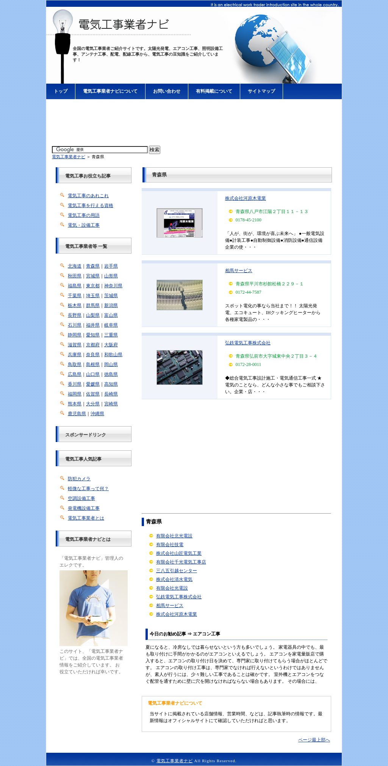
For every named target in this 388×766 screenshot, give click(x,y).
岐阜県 (111, 325)
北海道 (74, 266)
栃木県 (74, 305)
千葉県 (74, 295)
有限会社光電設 (172, 588)
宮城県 (93, 276)
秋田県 (74, 276)
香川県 (74, 384)
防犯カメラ (79, 478)
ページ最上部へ (314, 740)
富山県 (111, 315)
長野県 (74, 315)
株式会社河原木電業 (245, 198)
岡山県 (111, 364)
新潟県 (111, 305)
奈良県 (93, 354)
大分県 (93, 403)
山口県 (93, 374)
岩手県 (111, 266)
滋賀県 (74, 344)
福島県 (74, 285)
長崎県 (111, 394)
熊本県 (74, 403)
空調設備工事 (81, 498)
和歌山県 (113, 354)
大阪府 (111, 344)
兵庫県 (74, 354)
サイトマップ (261, 91)
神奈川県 (113, 285)
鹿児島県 (77, 413)
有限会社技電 (169, 544)
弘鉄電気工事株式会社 (248, 343)
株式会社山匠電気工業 (179, 553)
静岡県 (74, 335)
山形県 (111, 276)
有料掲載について (214, 91)
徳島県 (111, 374)
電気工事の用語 (84, 215)
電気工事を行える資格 (90, 205)
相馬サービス (238, 270)
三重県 (111, 335)
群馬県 (93, 305)
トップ (60, 91)
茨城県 (111, 295)
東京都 (93, 285)
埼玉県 (93, 295)
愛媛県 (93, 384)
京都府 (93, 344)
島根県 (93, 364)
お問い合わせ (166, 91)
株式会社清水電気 (174, 579)
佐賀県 (93, 394)
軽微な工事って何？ (88, 488)
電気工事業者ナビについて (110, 91)
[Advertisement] (194, 123)
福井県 (93, 325)
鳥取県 (74, 364)
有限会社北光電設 (174, 536)
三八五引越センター (176, 570)
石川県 (74, 325)
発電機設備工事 (84, 508)
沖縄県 (97, 413)
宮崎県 (111, 403)
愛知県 (93, 335)
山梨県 (93, 315)
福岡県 (74, 394)
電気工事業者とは (86, 518)
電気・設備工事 (84, 225)
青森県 (93, 266)
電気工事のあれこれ (88, 195)
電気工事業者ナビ (68, 156)
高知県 (111, 384)
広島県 (74, 374)
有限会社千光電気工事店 (181, 562)
